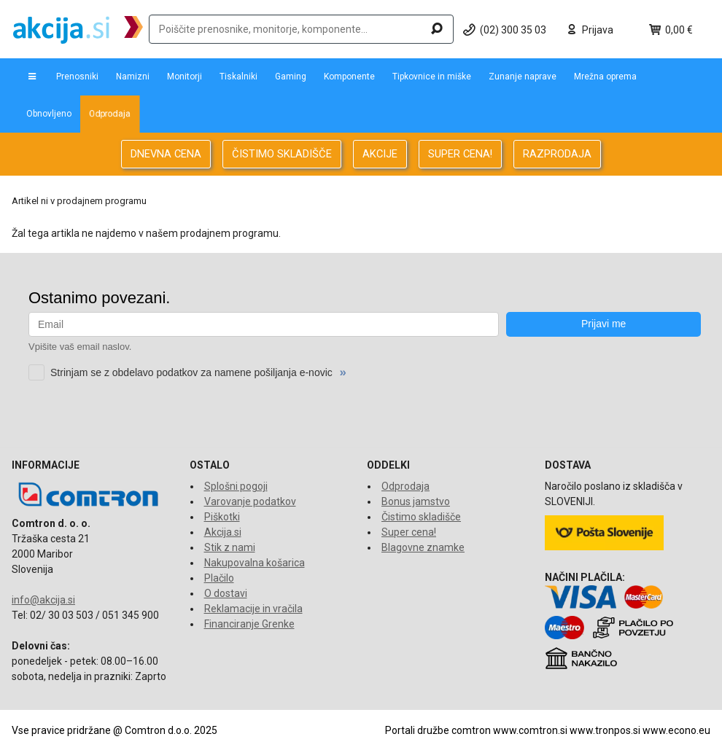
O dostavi (225, 593)
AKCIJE (379, 153)
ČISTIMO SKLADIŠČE (282, 153)
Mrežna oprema (605, 76)
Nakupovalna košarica (254, 563)
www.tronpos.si (605, 730)
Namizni (133, 76)
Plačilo (219, 578)
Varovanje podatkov (250, 501)
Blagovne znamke (423, 547)
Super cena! (408, 532)
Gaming (290, 76)
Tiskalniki (238, 76)
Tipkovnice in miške (431, 76)
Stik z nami (229, 547)
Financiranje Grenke (249, 624)
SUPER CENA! (460, 153)
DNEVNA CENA (166, 153)
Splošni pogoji (236, 486)
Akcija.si (222, 532)
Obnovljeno (48, 114)
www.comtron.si (530, 730)
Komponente (349, 76)
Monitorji (184, 76)
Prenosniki (77, 76)
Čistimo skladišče (421, 517)
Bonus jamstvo (415, 501)
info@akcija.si (43, 600)
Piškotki (222, 517)
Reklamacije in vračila (253, 608)
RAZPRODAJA (557, 153)
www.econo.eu (676, 730)
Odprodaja (110, 114)
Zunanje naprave (522, 76)
